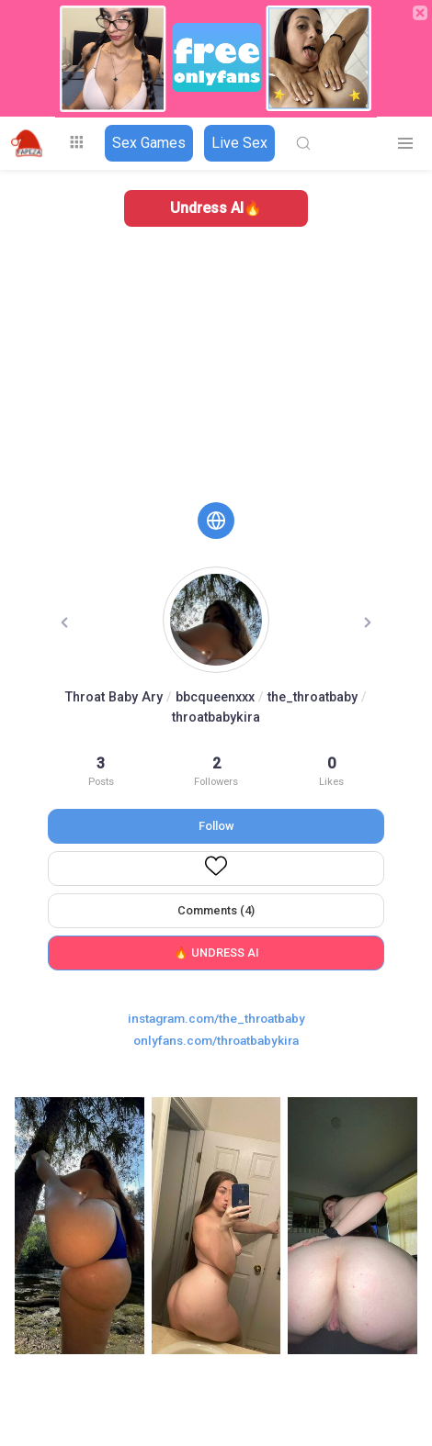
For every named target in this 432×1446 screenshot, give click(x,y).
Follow (216, 826)
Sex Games (149, 142)
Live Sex (239, 142)
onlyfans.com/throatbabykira (216, 1040)
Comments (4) (216, 910)
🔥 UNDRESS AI (216, 952)
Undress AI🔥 (216, 208)
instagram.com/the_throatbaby (216, 1018)
